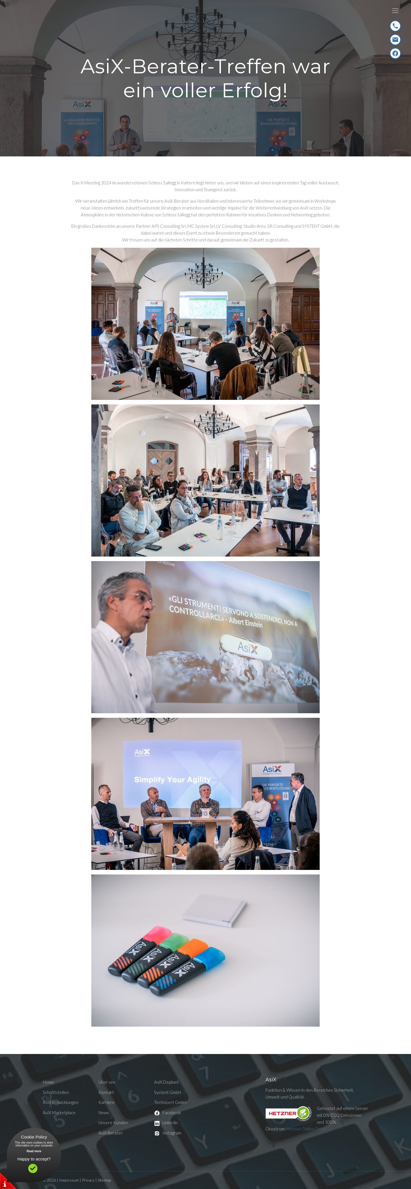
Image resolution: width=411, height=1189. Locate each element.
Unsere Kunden (113, 1122)
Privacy (88, 1180)
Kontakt (106, 1092)
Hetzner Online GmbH (306, 1128)
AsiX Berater (110, 1132)
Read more (34, 1151)
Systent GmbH (167, 1092)
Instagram (167, 1132)
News (103, 1112)
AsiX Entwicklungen (60, 1102)
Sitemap (104, 1180)
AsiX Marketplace (59, 1112)
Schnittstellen (56, 1092)
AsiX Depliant (166, 1082)
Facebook (167, 1112)
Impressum (69, 1180)
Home (48, 1082)
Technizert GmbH (170, 1102)
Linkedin (166, 1122)
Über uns (106, 1082)
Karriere (106, 1102)
